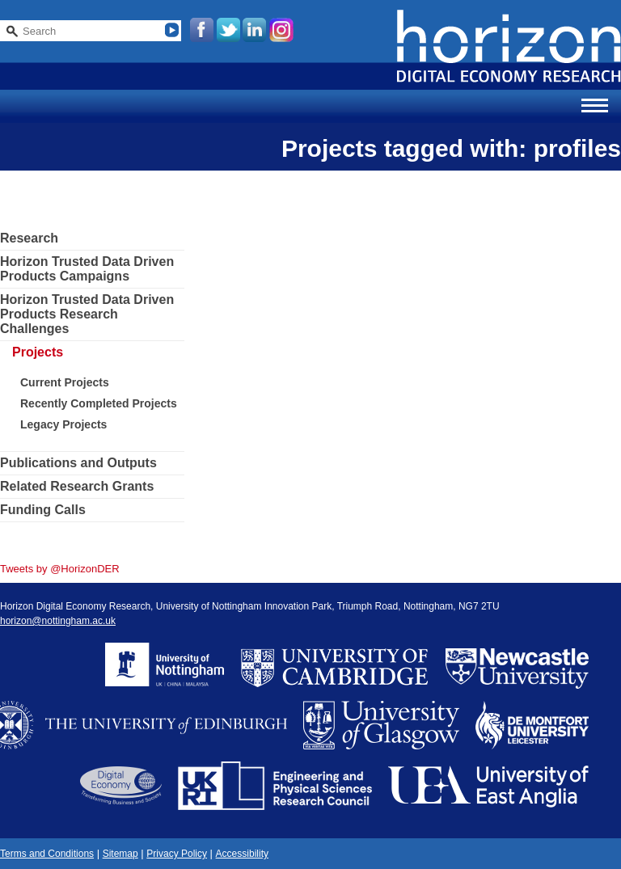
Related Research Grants (77, 486)
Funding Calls (43, 510)
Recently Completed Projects (98, 403)
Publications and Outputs (78, 463)
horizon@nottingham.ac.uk (58, 620)
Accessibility (242, 853)
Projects (37, 352)
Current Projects (64, 382)
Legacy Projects (63, 424)
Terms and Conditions (47, 853)
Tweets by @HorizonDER (60, 569)
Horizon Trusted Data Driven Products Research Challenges (87, 314)
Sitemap (120, 853)
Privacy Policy (176, 853)
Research (29, 238)
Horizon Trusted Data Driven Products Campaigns (87, 269)
